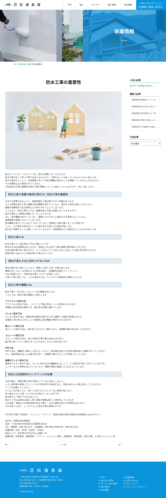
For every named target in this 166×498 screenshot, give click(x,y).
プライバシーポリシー (136, 487)
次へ (120, 445)
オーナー (96, 5)
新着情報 (22, 64)
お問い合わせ (132, 480)
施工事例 (112, 5)
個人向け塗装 (107, 480)
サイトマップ (132, 484)
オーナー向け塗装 (109, 484)
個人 (81, 5)
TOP (69, 5)
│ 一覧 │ (63, 445)
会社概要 (128, 5)
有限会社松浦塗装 (27, 492)
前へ (7, 445)
